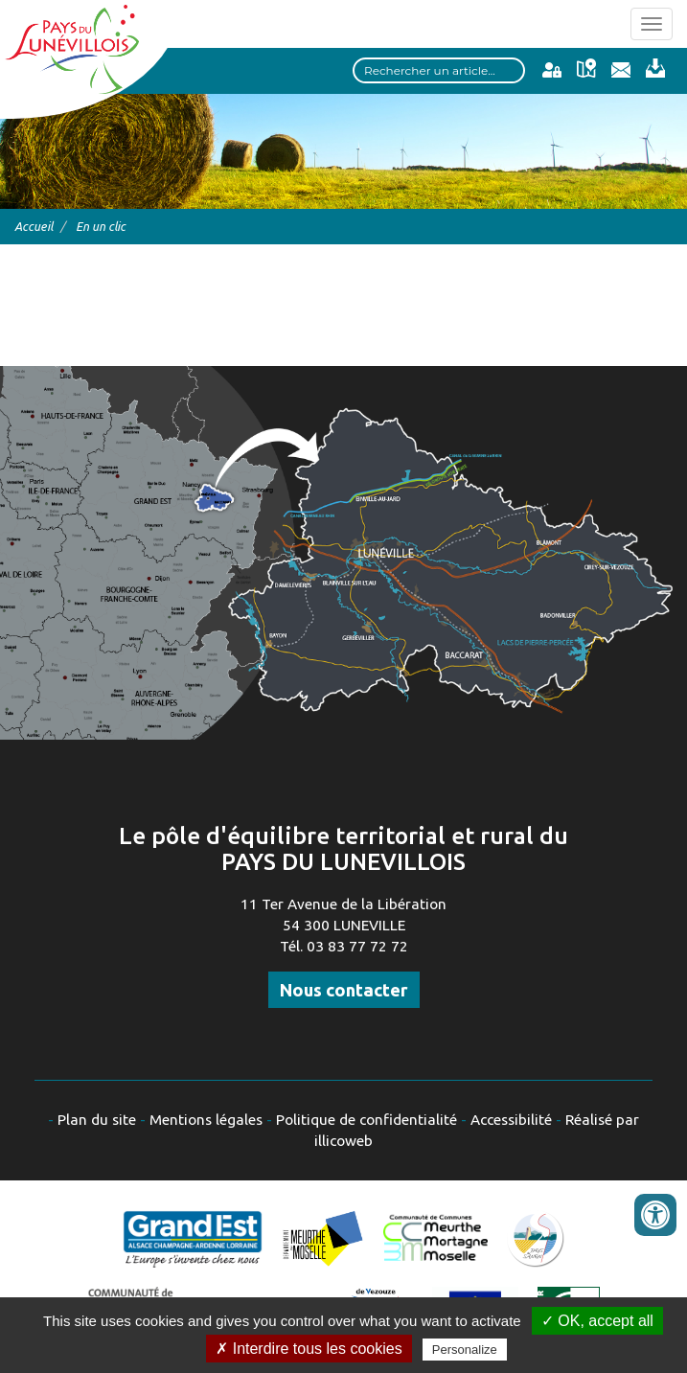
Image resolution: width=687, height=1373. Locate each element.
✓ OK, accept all (597, 1321)
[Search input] (439, 70)
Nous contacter (344, 989)
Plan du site (96, 1119)
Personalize (464, 1349)
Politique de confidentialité (366, 1119)
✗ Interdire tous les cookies (308, 1348)
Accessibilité (511, 1119)
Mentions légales (206, 1119)
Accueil (33, 226)
